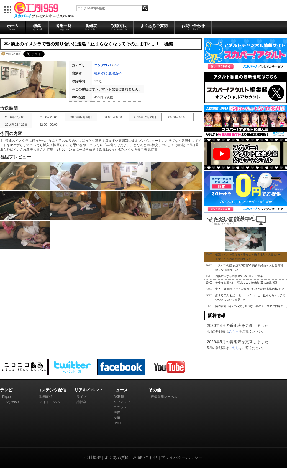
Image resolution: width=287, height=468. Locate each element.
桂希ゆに (100, 73)
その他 (154, 390)
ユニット (120, 407)
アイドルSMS (49, 402)
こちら (234, 331)
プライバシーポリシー (182, 457)
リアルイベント (88, 390)
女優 (117, 418)
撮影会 (81, 402)
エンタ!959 (102, 65)
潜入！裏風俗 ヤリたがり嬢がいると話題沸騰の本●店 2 (249, 288)
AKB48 (119, 397)
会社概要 (92, 457)
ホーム (13, 27)
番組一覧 (63, 27)
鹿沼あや (115, 73)
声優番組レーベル (164, 397)
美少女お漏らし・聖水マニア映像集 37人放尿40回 (246, 282)
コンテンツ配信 (51, 390)
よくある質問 (116, 457)
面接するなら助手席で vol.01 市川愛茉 (239, 276)
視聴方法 (119, 27)
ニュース (119, 390)
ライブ (81, 397)
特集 (37, 27)
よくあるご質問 (154, 27)
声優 (117, 412)
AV (116, 65)
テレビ (6, 390)
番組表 (91, 27)
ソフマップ (122, 402)
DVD (117, 423)
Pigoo (6, 397)
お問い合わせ (193, 27)
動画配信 (46, 397)
